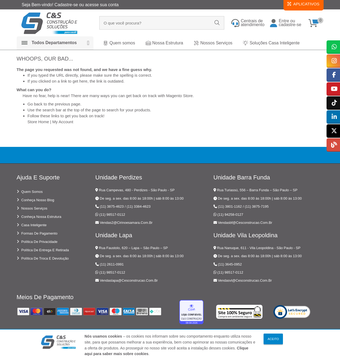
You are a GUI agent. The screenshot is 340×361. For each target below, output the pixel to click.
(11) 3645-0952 (230, 264)
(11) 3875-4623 (112, 206)
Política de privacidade (39, 242)
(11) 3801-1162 (230, 206)
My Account (62, 121)
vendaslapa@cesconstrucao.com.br (129, 280)
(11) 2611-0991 (112, 264)
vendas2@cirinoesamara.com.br (126, 223)
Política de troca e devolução (45, 258)
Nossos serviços (34, 208)
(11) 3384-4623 (138, 206)
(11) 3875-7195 (257, 206)
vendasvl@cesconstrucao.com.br (245, 280)
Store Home (38, 121)
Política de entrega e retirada (45, 250)
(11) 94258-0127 (230, 215)
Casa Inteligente (34, 225)
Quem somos (32, 192)
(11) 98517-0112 (112, 215)
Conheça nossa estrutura (41, 217)
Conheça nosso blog (37, 200)
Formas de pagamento (39, 233)
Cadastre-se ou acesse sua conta (86, 4)
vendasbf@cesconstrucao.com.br (245, 223)
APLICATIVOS (304, 4)
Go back (35, 104)
